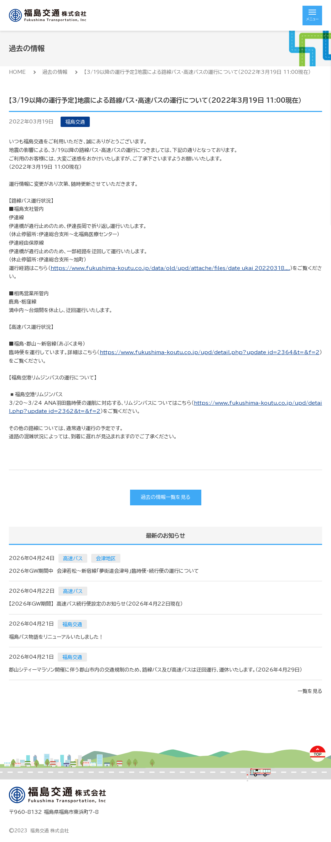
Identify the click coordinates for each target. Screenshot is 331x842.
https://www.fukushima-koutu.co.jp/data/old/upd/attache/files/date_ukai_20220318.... (170, 268)
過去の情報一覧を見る (165, 497)
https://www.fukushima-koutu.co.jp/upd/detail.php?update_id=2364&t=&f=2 (210, 352)
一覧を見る (310, 691)
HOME (17, 72)
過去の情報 (54, 72)
